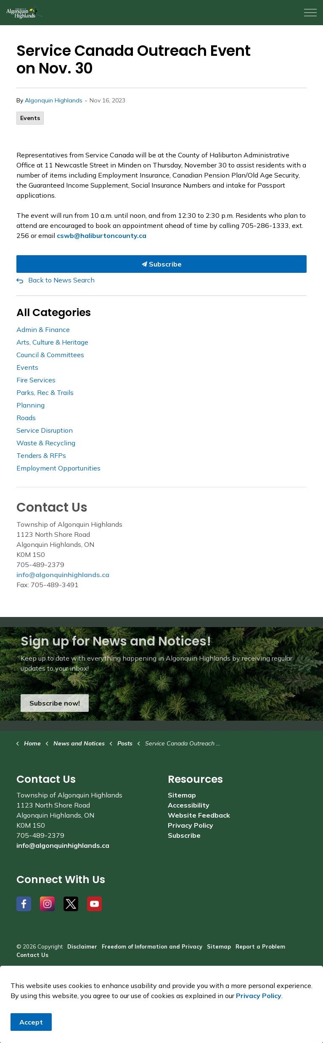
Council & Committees (50, 354)
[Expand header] (310, 12)
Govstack (58, 979)
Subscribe (161, 264)
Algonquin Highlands (53, 100)
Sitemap (182, 795)
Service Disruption (44, 430)
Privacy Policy (190, 825)
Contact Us (32, 955)
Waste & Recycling (45, 443)
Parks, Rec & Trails (45, 392)
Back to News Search (61, 280)
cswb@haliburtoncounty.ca (101, 235)
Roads (26, 417)
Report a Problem (260, 946)
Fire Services (36, 380)
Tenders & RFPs (41, 455)
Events (30, 118)
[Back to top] (161, 1014)
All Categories (53, 312)
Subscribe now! (54, 703)
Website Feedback (199, 815)
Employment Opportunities (58, 468)
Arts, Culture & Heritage (52, 342)
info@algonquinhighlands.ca (62, 574)
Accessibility (188, 805)
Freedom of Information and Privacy (152, 946)
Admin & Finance (43, 329)
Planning (30, 405)
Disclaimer (82, 946)
